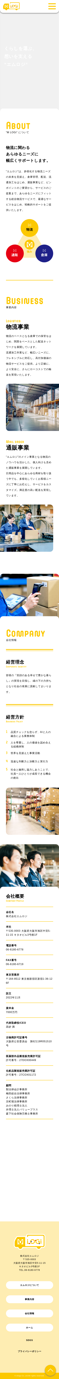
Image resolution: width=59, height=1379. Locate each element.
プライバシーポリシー (29, 1351)
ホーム (29, 1327)
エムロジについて (29, 1285)
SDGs (29, 1340)
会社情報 (29, 1313)
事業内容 (29, 1299)
